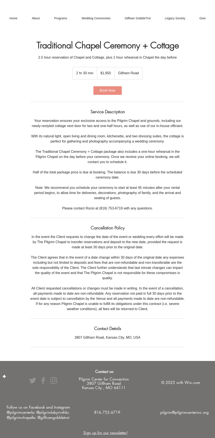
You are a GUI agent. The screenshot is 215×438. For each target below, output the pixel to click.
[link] (107, 90)
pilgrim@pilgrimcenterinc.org (184, 412)
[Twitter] (32, 380)
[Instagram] (53, 380)
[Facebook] (43, 380)
